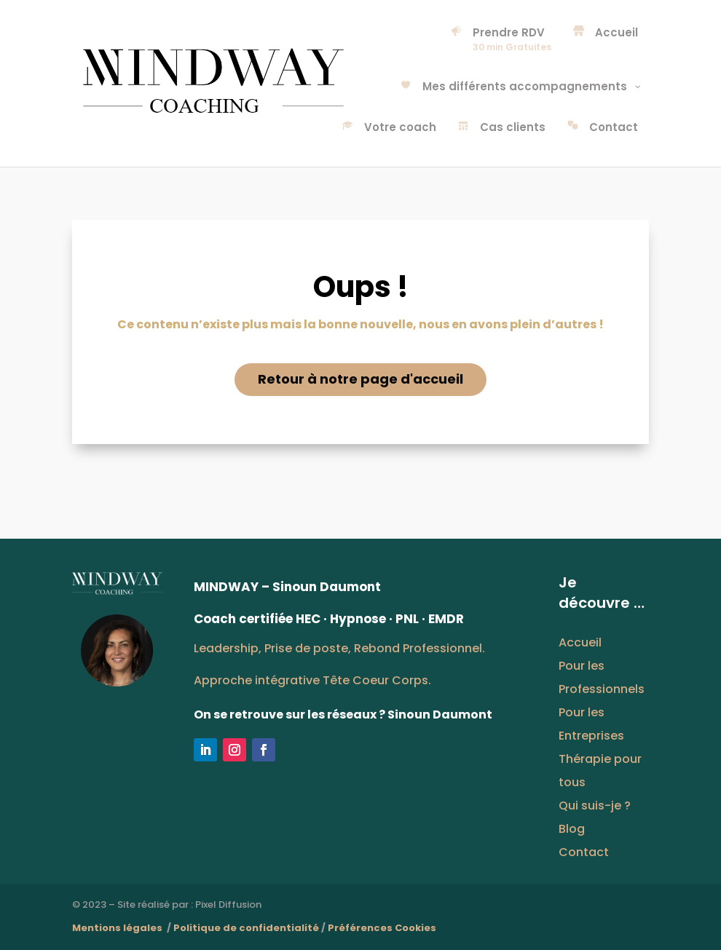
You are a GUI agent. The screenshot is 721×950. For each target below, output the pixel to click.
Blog (572, 828)
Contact (584, 852)
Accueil (580, 642)
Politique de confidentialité (246, 928)
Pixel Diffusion (228, 904)
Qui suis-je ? (595, 805)
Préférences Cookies (382, 928)
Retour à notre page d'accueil (360, 379)
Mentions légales (118, 928)
